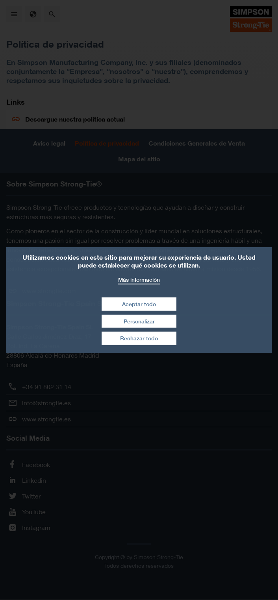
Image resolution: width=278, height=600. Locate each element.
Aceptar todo (139, 304)
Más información (139, 279)
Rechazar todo (139, 338)
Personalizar (139, 321)
